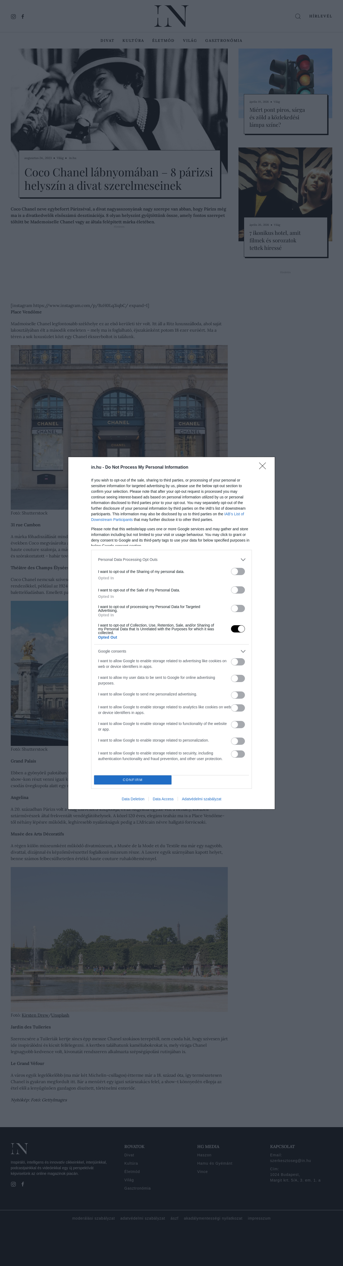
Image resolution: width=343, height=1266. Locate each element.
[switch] (238, 571)
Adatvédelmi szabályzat (201, 799)
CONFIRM (133, 780)
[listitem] (171, 559)
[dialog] (171, 633)
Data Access (163, 799)
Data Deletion (133, 799)
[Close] (264, 467)
